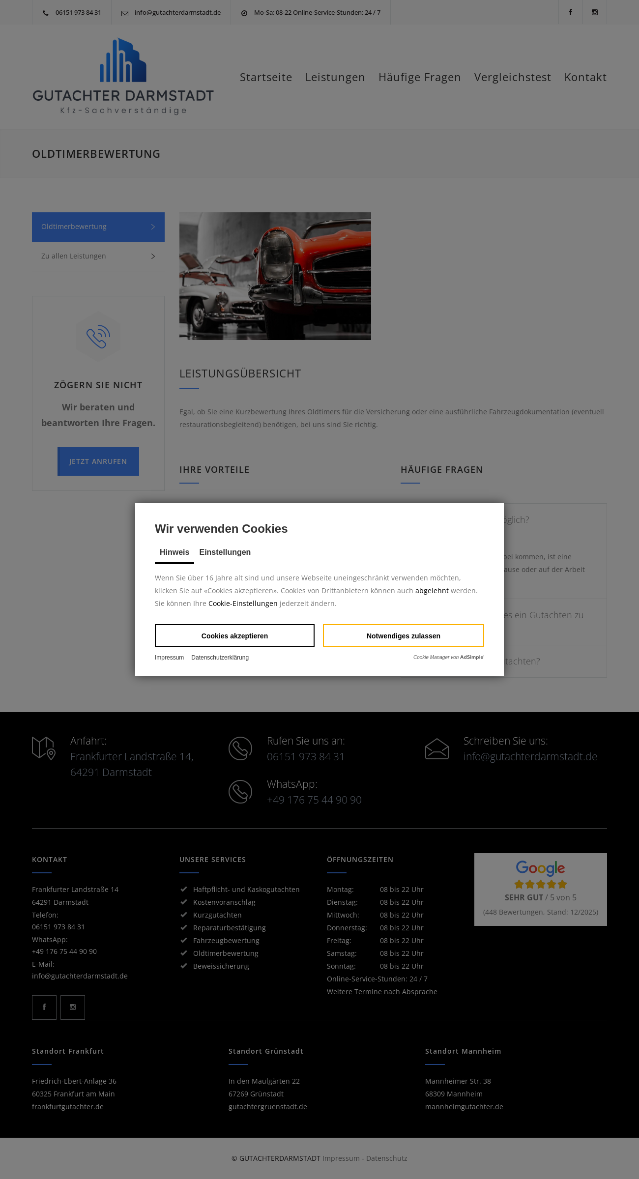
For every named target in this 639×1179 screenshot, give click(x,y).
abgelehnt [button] (432, 590)
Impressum (169, 657)
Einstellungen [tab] (225, 552)
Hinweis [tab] (174, 552)
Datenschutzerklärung (220, 657)
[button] (235, 635)
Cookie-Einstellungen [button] (243, 603)
